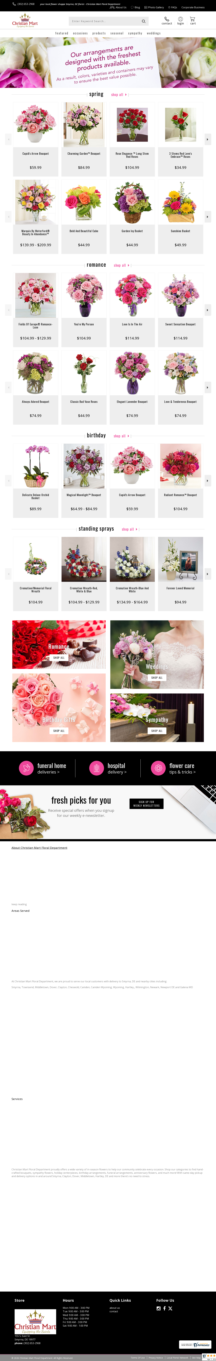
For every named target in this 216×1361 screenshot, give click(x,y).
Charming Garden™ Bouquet (84, 153)
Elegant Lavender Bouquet (132, 402)
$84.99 (84, 167)
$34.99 (180, 167)
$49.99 (180, 244)
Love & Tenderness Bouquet (180, 402)
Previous (8, 139)
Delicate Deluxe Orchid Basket (35, 496)
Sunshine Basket (180, 231)
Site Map (196, 1357)
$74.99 (36, 415)
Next (208, 139)
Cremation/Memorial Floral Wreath (36, 589)
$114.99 (132, 338)
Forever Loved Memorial (180, 588)
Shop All (117, 94)
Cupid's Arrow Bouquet (35, 153)
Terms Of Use (138, 1357)
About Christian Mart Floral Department (39, 848)
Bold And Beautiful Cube (84, 231)
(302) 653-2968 (26, 4)
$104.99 (132, 167)
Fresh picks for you (81, 805)
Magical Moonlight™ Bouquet (84, 495)
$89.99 (36, 508)
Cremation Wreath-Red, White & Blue (84, 589)
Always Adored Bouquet (35, 402)
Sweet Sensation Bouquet (180, 324)
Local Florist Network (177, 1357)
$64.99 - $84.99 (84, 508)
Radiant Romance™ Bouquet (180, 495)
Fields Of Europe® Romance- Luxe (36, 325)
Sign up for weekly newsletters (146, 803)
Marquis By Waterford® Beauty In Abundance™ (36, 232)
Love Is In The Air (132, 324)
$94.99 (180, 602)
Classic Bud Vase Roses (84, 402)
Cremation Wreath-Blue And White (132, 589)
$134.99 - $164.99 (132, 602)
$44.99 (84, 244)
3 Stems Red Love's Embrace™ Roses (180, 155)
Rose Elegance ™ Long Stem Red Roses (132, 155)
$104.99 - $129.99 (35, 338)
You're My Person (84, 324)
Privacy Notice (156, 1357)
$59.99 (36, 167)
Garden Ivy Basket (132, 231)
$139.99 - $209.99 (35, 244)
